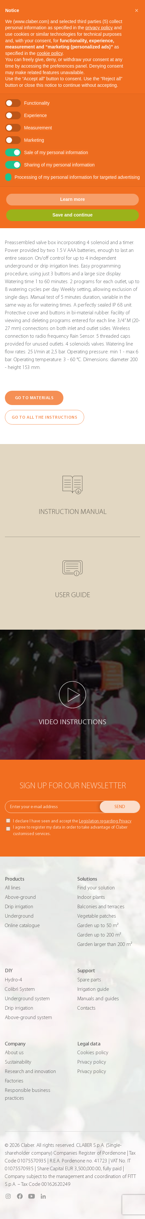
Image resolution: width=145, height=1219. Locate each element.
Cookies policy (92, 1052)
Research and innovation (30, 1071)
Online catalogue (22, 925)
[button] (136, 10)
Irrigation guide (93, 989)
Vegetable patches (96, 916)
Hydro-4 (13, 980)
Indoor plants (91, 897)
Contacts (86, 1008)
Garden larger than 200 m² (104, 944)
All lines (12, 888)
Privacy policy (91, 1062)
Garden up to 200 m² (99, 935)
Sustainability (18, 1062)
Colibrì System (20, 989)
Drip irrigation (19, 907)
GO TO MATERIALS (34, 397)
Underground (19, 916)
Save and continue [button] (72, 214)
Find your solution (96, 888)
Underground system (27, 999)
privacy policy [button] (99, 27)
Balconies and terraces (101, 907)
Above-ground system (28, 1017)
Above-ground (20, 897)
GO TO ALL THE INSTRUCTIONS (44, 417)
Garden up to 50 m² (97, 925)
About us (14, 1052)
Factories (14, 1081)
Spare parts (89, 980)
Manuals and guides (98, 999)
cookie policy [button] (49, 53)
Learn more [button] (72, 199)
